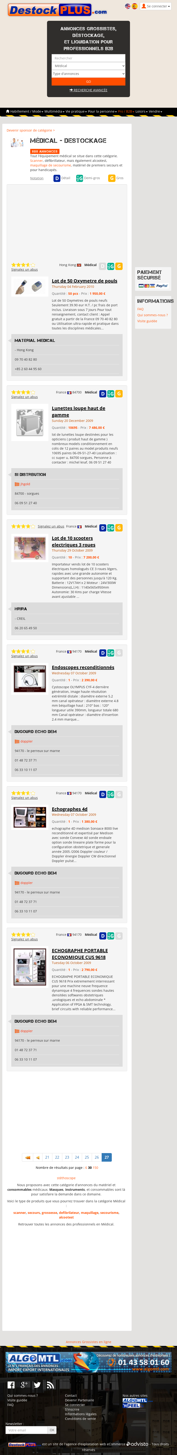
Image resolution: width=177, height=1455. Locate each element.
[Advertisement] (67, 1113)
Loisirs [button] (142, 111)
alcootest (66, 1217)
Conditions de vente (80, 1418)
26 (97, 1157)
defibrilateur (69, 1212)
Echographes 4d (70, 809)
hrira (21, 609)
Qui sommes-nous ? (152, 315)
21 (47, 1157)
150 (95, 1167)
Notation (37, 178)
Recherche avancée (88, 90)
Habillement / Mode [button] (26, 111)
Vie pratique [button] (76, 111)
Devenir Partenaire (79, 1400)
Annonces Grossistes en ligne (88, 1342)
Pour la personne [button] (102, 111)
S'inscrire (72, 1409)
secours (34, 1212)
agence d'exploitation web (86, 1444)
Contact (71, 1395)
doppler (27, 741)
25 (87, 1157)
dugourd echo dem (36, 731)
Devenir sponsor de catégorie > (31, 130)
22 (57, 1157)
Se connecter (75, 1405)
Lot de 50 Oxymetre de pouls (84, 281)
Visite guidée (147, 321)
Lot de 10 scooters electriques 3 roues (73, 541)
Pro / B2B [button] (126, 111)
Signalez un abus (24, 269)
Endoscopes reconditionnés (83, 667)
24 (77, 1157)
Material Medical (35, 340)
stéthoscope (66, 1178)
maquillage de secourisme (50, 165)
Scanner (36, 160)
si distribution (30, 474)
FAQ (140, 309)
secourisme (109, 1212)
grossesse (49, 1212)
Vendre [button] (155, 111)
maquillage (89, 1212)
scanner (19, 1212)
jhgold (25, 484)
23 (67, 1157)
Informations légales (81, 1414)
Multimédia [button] (54, 111)
